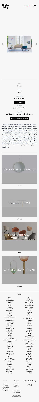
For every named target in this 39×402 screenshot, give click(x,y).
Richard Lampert (29, 345)
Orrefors (29, 333)
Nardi (29, 322)
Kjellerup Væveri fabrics (10, 359)
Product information (19, 118)
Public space (6, 388)
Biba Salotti (10, 309)
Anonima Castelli (9, 300)
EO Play (10, 333)
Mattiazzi (29, 309)
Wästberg (29, 372)
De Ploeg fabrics (10, 328)
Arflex (9, 304)
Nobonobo (29, 328)
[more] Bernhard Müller (29, 318)
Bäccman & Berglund (9, 317)
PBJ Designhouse (29, 336)
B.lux (10, 312)
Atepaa (10, 307)
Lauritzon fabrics (10, 369)
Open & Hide (29, 332)
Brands (19, 294)
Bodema (10, 313)
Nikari (29, 323)
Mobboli (29, 315)
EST (24, 6)
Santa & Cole (29, 346)
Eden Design (9, 332)
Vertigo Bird (29, 363)
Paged (29, 335)
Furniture (6, 380)
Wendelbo (29, 368)
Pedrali (29, 338)
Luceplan (29, 299)
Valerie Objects (29, 361)
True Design (29, 358)
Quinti (29, 341)
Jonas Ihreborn (10, 354)
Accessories (6, 387)
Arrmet (9, 305)
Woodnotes (29, 371)
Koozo (9, 361)
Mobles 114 (29, 317)
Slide (29, 349)
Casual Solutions (9, 322)
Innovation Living (9, 353)
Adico (9, 297)
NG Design (29, 325)
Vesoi (29, 364)
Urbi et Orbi (29, 359)
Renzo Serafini (29, 343)
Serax (29, 348)
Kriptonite (9, 364)
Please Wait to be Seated (29, 340)
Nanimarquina (29, 320)
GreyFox (10, 343)
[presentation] (3, 44)
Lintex (9, 372)
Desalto (10, 330)
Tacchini (29, 351)
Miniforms (29, 312)
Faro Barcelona (10, 338)
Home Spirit (10, 346)
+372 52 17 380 (16, 392)
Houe (9, 348)
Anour (9, 302)
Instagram (30, 384)
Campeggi (9, 318)
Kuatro (9, 366)
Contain (10, 325)
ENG (28, 6)
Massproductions (29, 305)
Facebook (30, 385)
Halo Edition (10, 345)
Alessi (9, 299)
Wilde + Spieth (29, 369)
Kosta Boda (10, 363)
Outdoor (6, 390)
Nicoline (29, 327)
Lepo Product (9, 371)
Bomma (10, 315)
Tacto (29, 353)
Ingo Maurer (10, 351)
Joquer (10, 356)
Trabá (29, 356)
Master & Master (29, 307)
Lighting (6, 385)
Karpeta (10, 358)
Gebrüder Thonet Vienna (9, 340)
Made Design (29, 300)
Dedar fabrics (9, 327)
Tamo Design (29, 354)
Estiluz (9, 335)
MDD (29, 310)
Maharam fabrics (29, 302)
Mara (29, 304)
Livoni (29, 297)
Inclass (10, 349)
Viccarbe (29, 366)
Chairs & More (9, 323)
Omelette (29, 330)
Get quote (19, 102)
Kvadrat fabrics (10, 368)
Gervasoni (9, 341)
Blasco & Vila (9, 310)
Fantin (9, 336)
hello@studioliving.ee (16, 390)
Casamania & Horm (10, 320)
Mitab (29, 313)
